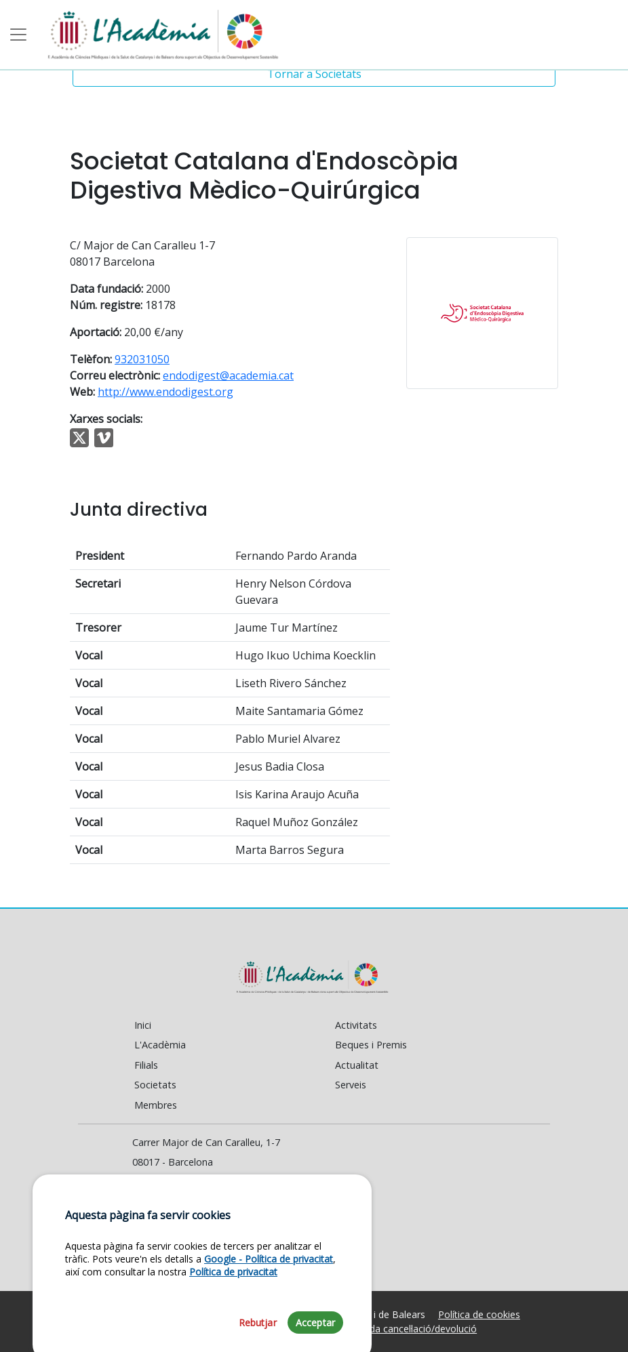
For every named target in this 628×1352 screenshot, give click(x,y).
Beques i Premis (371, 1044)
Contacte (159, 1202)
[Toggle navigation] (18, 34)
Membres (155, 1105)
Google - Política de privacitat (268, 1313)
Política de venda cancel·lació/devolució (391, 1328)
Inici (142, 1025)
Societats (155, 1084)
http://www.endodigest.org (165, 391)
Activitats (356, 1025)
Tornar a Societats (314, 73)
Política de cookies (479, 1314)
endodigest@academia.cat (228, 375)
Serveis (350, 1084)
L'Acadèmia (160, 1044)
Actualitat (356, 1065)
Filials (146, 1065)
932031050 (142, 359)
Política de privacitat (233, 1326)
